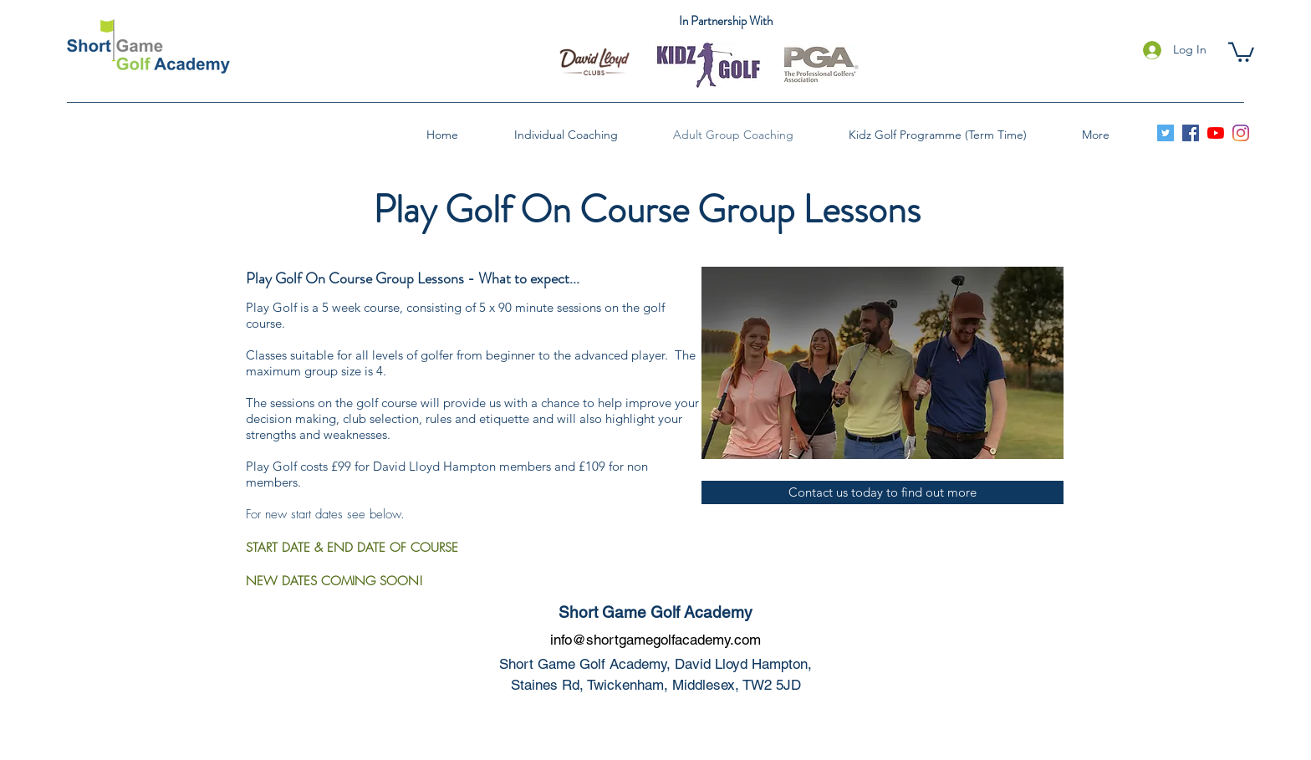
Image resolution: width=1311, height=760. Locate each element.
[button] (1241, 51)
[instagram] (1240, 133)
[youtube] (1215, 133)
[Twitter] (1165, 133)
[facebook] (1190, 133)
